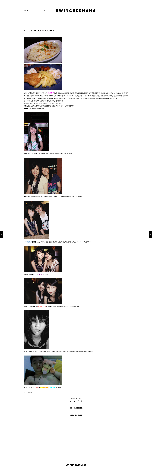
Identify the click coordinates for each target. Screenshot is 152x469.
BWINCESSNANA (76, 10)
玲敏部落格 (69, 306)
